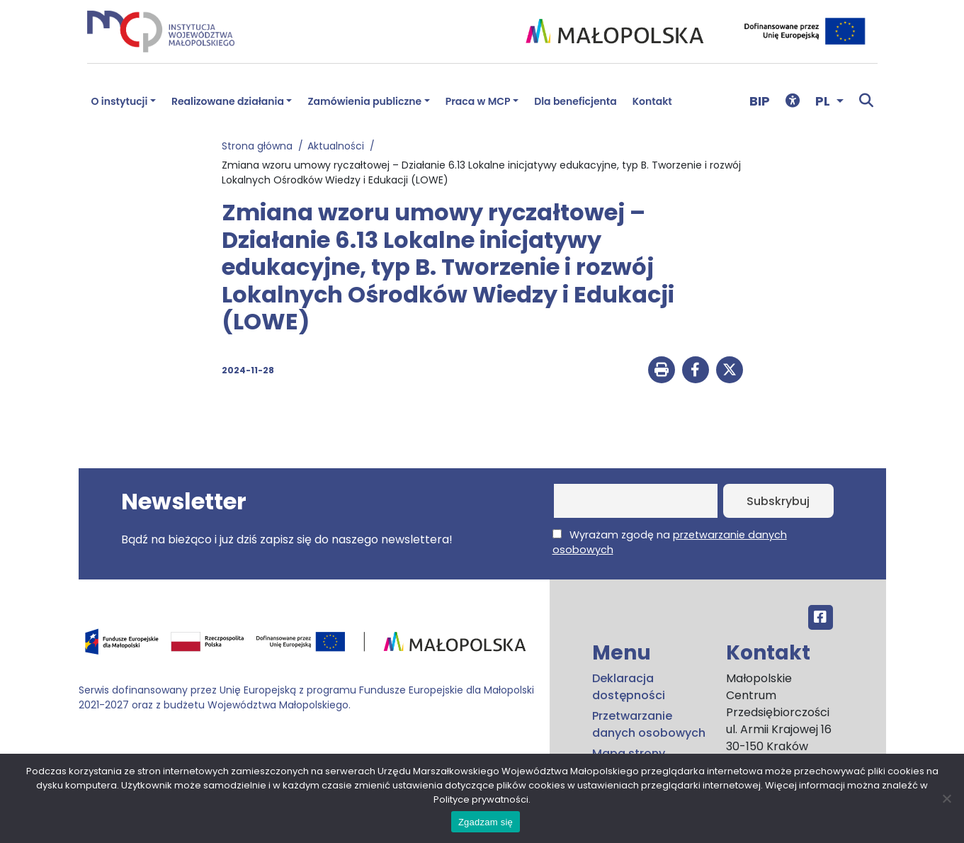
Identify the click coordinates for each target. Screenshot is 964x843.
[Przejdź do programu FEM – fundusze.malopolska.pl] (308, 646)
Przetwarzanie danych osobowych (648, 724)
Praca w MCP (478, 101)
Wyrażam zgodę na (669, 542)
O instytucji (119, 101)
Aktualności (338, 146)
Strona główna (260, 146)
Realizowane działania (227, 101)
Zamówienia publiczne (364, 101)
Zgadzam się (485, 822)
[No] (946, 798)
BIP (759, 101)
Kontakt (652, 101)
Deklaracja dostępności (628, 686)
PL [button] (824, 101)
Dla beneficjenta (575, 101)
